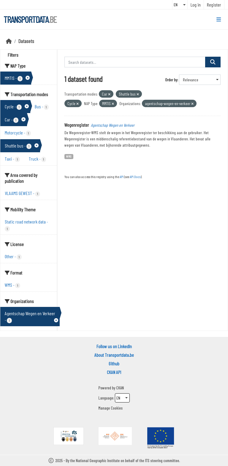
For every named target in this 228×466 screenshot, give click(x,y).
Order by (171, 79)
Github (114, 363)
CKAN (120, 387)
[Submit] (213, 62)
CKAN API (114, 372)
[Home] (9, 41)
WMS (68, 156)
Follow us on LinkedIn (114, 346)
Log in (196, 4)
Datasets (26, 41)
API (122, 177)
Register (214, 4)
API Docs (135, 177)
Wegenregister (76, 125)
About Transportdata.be (114, 355)
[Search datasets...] (135, 62)
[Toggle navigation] (218, 19)
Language (105, 397)
